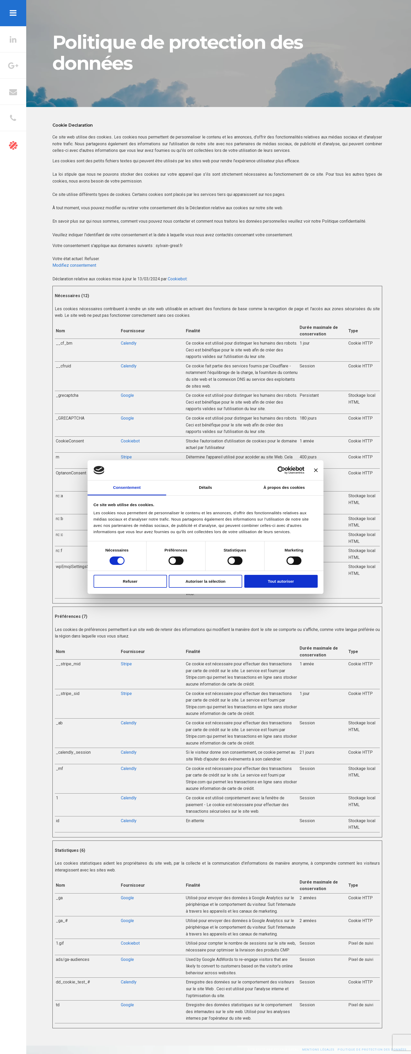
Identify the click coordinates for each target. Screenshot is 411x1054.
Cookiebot (177, 278)
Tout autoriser (281, 581)
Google (127, 395)
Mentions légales (318, 1049)
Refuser (130, 581)
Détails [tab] (205, 487)
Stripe (126, 456)
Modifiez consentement (74, 265)
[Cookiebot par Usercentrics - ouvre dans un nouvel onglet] (281, 470)
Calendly (129, 343)
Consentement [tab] (126, 487)
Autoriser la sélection (206, 581)
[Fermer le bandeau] (316, 470)
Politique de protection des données (372, 1049)
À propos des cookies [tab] (284, 487)
